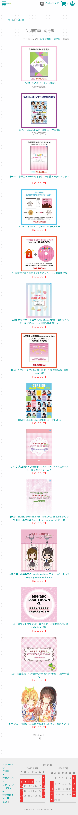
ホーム (11, 19)
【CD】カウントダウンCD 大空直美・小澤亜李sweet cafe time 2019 (39, 371)
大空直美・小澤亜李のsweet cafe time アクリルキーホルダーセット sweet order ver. (39, 575)
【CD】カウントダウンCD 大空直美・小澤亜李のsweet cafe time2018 (39, 625)
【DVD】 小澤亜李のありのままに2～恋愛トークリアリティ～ (39, 178)
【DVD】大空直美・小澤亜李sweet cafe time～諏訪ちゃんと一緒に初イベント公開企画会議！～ (39, 321)
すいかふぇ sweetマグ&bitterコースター (39, 226)
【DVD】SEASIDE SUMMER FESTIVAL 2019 (39, 419)
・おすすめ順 (44, 38)
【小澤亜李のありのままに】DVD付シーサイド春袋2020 (39, 273)
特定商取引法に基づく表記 (8, 798)
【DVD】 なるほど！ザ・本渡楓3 (39, 83)
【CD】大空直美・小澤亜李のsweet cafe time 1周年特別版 (39, 675)
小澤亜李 (20, 19)
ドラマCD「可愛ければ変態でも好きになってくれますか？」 (39, 723)
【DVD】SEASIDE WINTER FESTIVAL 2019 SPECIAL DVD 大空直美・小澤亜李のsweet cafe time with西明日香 (39, 518)
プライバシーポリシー (8, 788)
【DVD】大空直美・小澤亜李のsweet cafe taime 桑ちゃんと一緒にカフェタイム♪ (39, 468)
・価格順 (55, 38)
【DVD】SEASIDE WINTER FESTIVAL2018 (39, 129)
